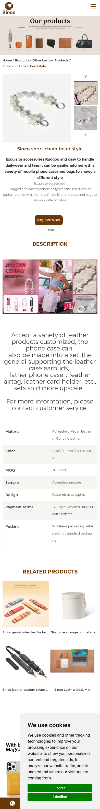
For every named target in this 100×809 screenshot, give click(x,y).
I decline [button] (60, 797)
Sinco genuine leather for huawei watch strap (26, 632)
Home (7, 60)
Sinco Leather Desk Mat (72, 689)
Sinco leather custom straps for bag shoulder (26, 689)
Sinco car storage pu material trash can (74, 632)
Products (22, 60)
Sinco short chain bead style (24, 66)
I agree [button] (60, 788)
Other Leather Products (50, 60)
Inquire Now (48, 220)
